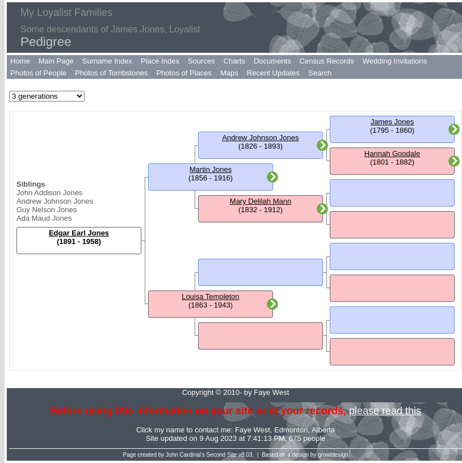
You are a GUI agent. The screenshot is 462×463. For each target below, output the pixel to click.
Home (20, 61)
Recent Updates (273, 73)
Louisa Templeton (211, 296)
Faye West (252, 430)
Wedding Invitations (395, 61)
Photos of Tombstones (111, 73)
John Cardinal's (185, 455)
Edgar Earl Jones (79, 233)
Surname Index (107, 61)
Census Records (327, 61)
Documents (272, 61)
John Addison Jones (49, 192)
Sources (201, 61)
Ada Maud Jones (44, 218)
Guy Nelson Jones (46, 209)
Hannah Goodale (392, 153)
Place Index (160, 61)
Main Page (56, 61)
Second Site (222, 455)
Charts (234, 61)
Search (319, 73)
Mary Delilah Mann (260, 201)
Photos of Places (184, 73)
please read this (385, 410)
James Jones (392, 121)
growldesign (333, 455)
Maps (229, 73)
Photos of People (38, 73)
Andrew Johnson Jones (54, 201)
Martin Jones (211, 169)
